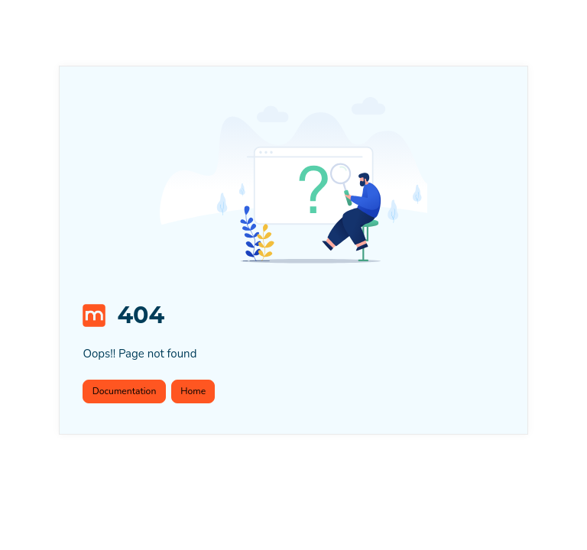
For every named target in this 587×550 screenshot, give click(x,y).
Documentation (124, 391)
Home (193, 391)
